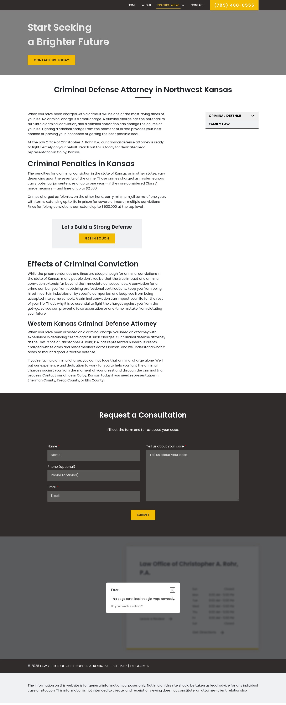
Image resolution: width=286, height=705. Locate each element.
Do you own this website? (127, 608)
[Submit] (143, 517)
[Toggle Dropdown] (183, 6)
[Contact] (197, 6)
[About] (146, 6)
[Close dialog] (172, 591)
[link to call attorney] (234, 6)
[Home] (132, 6)
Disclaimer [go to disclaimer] (139, 667)
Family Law (219, 125)
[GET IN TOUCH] (97, 240)
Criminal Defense (225, 117)
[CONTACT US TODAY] (51, 62)
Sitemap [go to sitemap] (120, 667)
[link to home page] (54, 6)
